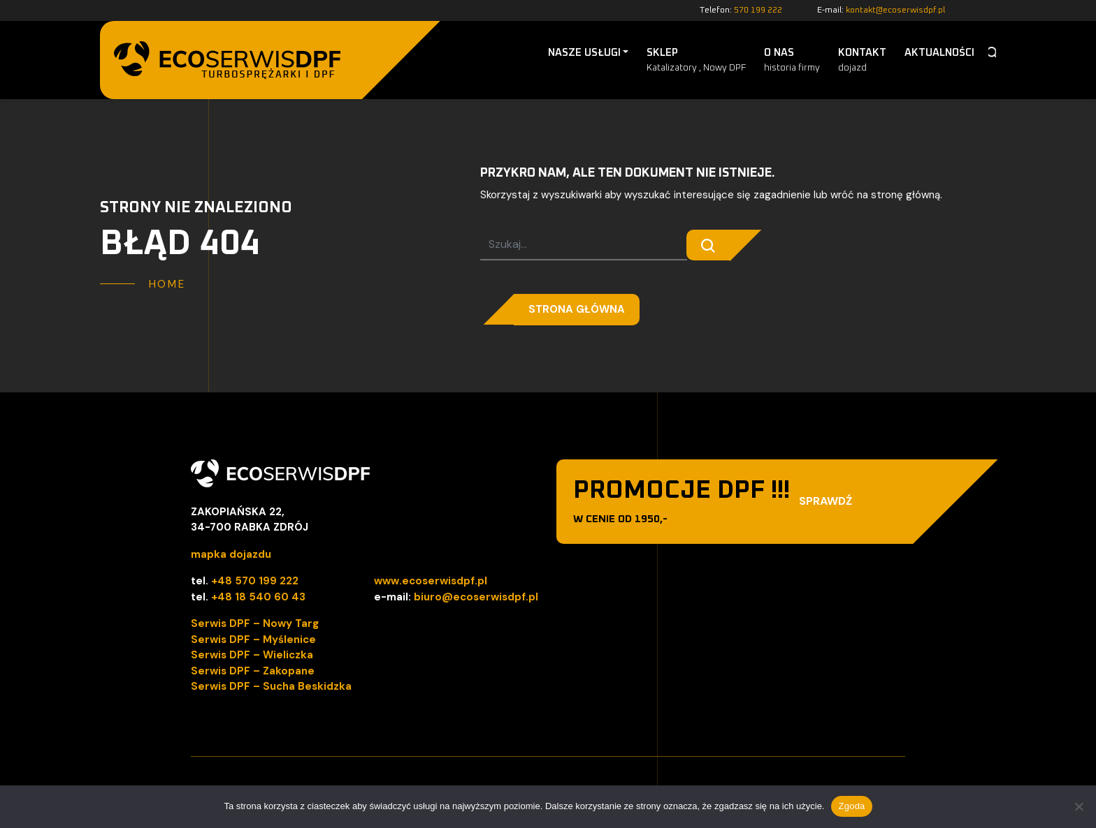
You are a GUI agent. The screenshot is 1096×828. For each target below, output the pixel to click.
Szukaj (992, 53)
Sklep (696, 61)
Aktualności (939, 52)
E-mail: (881, 10)
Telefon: (741, 10)
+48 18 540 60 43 (258, 597)
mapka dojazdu (231, 554)
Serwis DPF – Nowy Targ (255, 623)
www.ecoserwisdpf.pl (430, 581)
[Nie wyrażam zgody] (1079, 806)
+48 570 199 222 (254, 581)
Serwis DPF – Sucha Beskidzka (271, 686)
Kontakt (862, 61)
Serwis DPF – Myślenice (253, 639)
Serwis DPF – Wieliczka (252, 655)
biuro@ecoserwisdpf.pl (476, 597)
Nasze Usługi (584, 52)
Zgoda (851, 806)
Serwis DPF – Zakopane (253, 671)
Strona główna (576, 309)
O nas (792, 61)
